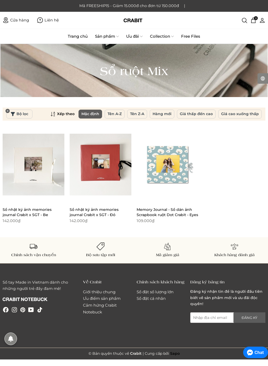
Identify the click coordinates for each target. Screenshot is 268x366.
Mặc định (90, 113)
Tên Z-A (137, 113)
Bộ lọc (17, 113)
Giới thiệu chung (99, 291)
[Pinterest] (22, 309)
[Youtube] (31, 309)
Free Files (190, 36)
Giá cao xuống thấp (240, 113)
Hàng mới (162, 113)
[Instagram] (14, 309)
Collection (162, 36)
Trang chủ (78, 36)
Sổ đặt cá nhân (151, 298)
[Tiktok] (40, 309)
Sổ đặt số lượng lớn (155, 291)
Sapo (175, 353)
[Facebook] (6, 309)
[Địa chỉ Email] (227, 317)
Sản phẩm (107, 36)
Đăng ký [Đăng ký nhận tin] (249, 318)
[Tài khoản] (262, 20)
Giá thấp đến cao (196, 113)
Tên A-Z (115, 113)
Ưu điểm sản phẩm (102, 298)
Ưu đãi (134, 36)
